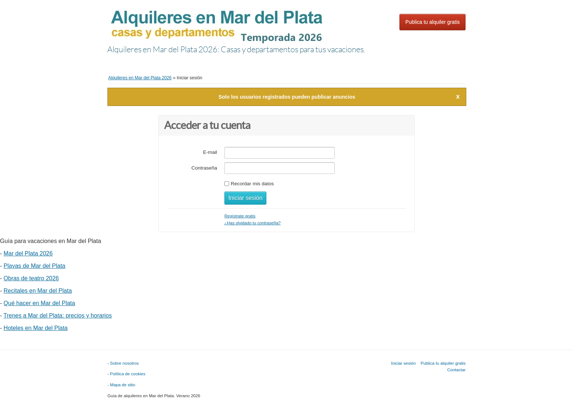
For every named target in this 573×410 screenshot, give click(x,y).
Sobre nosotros (124, 363)
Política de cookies (127, 373)
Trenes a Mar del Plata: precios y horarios (57, 315)
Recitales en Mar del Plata (38, 291)
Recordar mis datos (252, 183)
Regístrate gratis (239, 215)
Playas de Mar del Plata (34, 266)
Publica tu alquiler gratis (432, 22)
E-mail (210, 152)
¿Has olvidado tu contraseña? (252, 222)
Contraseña (204, 168)
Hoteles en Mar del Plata (36, 328)
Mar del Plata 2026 (28, 253)
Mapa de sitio (122, 384)
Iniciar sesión (414, 7)
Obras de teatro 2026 (31, 278)
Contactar (456, 369)
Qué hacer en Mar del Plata (39, 303)
